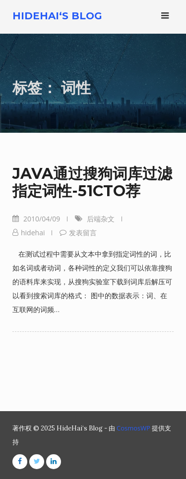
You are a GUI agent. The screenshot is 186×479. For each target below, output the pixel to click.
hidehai (33, 232)
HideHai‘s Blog (57, 16)
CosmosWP (133, 428)
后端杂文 (101, 218)
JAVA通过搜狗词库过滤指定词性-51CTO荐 (92, 182)
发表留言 (83, 232)
